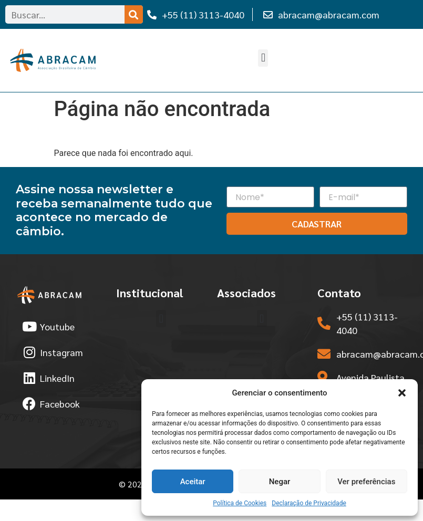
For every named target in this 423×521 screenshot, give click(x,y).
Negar (280, 481)
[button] (402, 393)
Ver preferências (366, 481)
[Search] (134, 14)
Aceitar (192, 481)
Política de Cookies (239, 503)
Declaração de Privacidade (309, 503)
